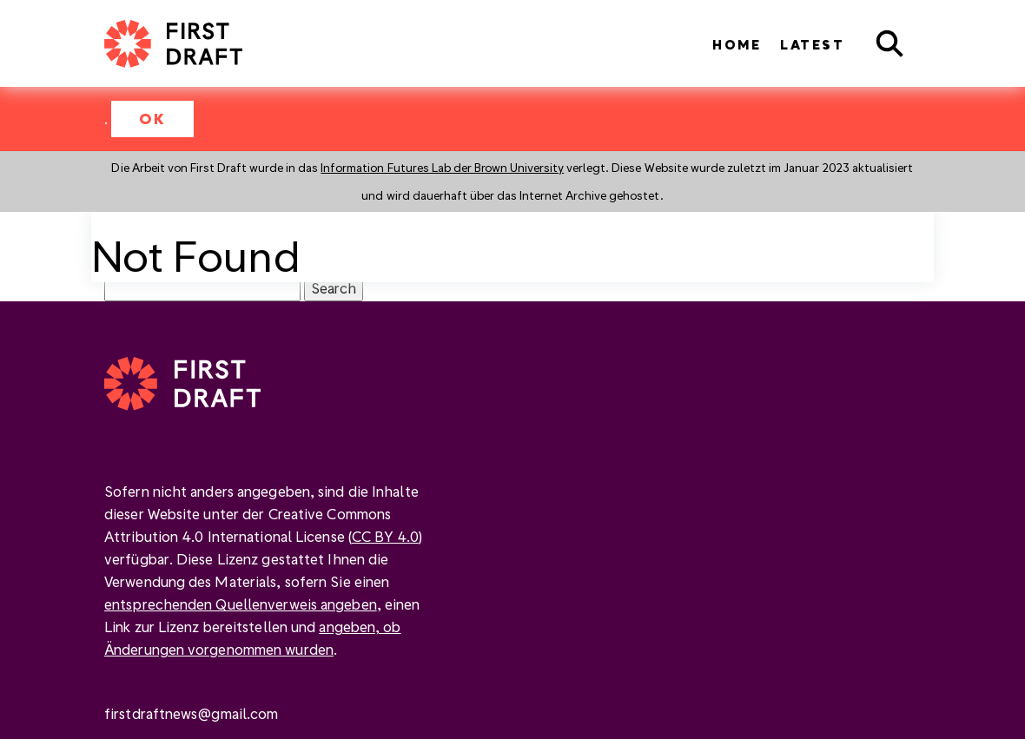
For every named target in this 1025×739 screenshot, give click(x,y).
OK (152, 118)
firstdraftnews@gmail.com (191, 713)
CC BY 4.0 (385, 536)
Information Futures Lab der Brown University (442, 167)
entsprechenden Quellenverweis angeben (240, 604)
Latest (812, 44)
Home (736, 44)
